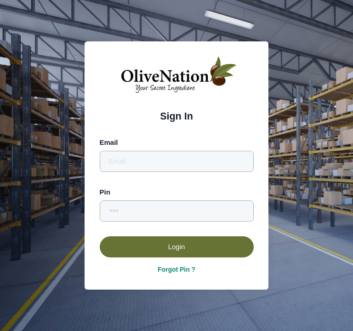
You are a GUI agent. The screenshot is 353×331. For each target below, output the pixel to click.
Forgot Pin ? (176, 269)
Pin (105, 192)
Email (109, 142)
